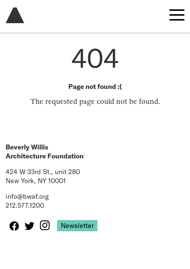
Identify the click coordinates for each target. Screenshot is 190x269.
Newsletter (77, 225)
